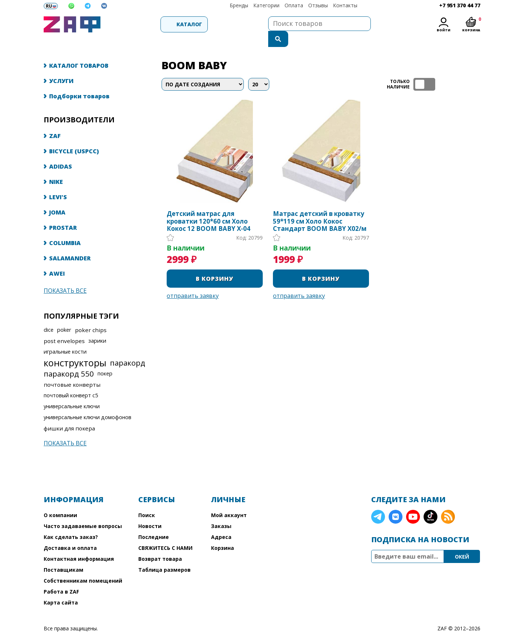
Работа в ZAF (61, 577)
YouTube (413, 502)
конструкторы (75, 348)
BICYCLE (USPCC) (74, 137)
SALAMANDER (70, 244)
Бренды (239, 5)
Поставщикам (63, 555)
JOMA (57, 198)
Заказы (221, 511)
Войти (443, 30)
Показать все (65, 276)
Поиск (146, 500)
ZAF (55, 121)
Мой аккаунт (229, 500)
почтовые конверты (72, 370)
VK (395, 502)
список (474, 69)
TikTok (430, 502)
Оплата (294, 5)
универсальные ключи (72, 391)
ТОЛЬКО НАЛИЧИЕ (424, 69)
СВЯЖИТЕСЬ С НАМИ (165, 533)
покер (105, 358)
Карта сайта (61, 587)
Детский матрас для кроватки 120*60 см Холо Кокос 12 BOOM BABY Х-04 (208, 207)
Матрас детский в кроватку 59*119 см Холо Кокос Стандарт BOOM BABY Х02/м (319, 207)
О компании (60, 500)
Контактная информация (79, 544)
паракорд (127, 348)
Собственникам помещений (83, 566)
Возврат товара (160, 544)
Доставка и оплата (70, 533)
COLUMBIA (65, 228)
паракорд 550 (69, 359)
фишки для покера (69, 413)
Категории (266, 5)
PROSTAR (63, 213)
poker (64, 315)
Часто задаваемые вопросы (83, 511)
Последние (153, 522)
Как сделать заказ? (71, 522)
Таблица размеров (164, 555)
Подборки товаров (79, 82)
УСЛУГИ (61, 66)
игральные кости (65, 337)
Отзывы (318, 5)
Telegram (378, 502)
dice (48, 315)
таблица (456, 69)
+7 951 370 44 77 (459, 5)
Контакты (345, 5)
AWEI (57, 259)
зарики (97, 326)
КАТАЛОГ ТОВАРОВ (78, 51)
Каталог (144, 24)
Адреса (221, 522)
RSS (448, 502)
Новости (150, 511)
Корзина (222, 533)
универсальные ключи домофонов (87, 402)
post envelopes (64, 326)
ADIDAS (60, 152)
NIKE (56, 167)
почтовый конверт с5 (71, 380)
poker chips (91, 315)
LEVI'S (58, 182)
